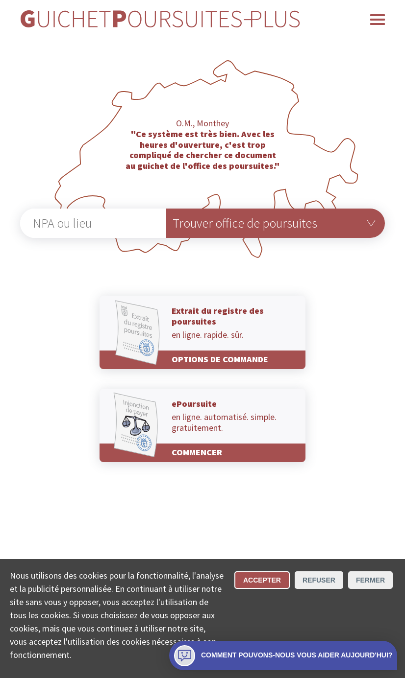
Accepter (262, 580)
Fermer (370, 580)
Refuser (319, 580)
